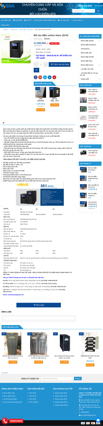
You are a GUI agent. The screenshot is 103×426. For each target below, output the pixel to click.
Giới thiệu (17, 20)
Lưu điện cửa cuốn (86, 69)
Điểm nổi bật (20, 123)
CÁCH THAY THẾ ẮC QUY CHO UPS (93, 127)
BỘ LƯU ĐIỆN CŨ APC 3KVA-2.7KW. (93, 187)
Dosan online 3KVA (61, 399)
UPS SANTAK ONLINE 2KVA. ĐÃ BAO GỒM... (93, 204)
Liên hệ (54, 105)
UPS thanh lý (77, 20)
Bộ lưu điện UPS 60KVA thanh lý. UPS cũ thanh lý (13, 357)
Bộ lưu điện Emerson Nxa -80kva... (93, 178)
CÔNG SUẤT (5, 25)
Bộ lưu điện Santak (87, 41)
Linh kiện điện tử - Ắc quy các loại (89, 74)
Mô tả (5, 123)
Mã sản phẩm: (38, 39)
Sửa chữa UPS (85, 85)
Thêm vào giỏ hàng (59, 64)
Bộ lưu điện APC (86, 53)
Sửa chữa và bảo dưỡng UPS (44, 20)
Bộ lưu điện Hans (86, 61)
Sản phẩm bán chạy (11, 327)
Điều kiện (37, 123)
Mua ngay (38, 305)
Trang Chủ (6, 20)
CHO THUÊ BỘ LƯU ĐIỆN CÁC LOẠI (92, 152)
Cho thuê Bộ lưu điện (10, 399)
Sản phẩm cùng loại (43, 83)
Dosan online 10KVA (61, 405)
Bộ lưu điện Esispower (88, 45)
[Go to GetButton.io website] (98, 424)
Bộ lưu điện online (9, 393)
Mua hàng (40, 109)
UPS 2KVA (32, 396)
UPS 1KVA (32, 393)
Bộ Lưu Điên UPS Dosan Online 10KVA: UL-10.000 (64, 357)
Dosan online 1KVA (61, 393)
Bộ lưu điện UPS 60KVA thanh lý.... (92, 170)
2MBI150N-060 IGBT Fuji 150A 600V (90, 357)
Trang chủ (5, 29)
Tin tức (27, 20)
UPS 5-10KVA (33, 402)
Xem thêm (5, 373)
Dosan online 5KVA (61, 402)
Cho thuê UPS (63, 20)
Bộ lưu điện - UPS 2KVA (26, 29)
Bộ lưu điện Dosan (86, 65)
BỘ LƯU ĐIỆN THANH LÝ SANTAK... (92, 195)
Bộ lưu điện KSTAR (87, 57)
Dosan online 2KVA (61, 396)
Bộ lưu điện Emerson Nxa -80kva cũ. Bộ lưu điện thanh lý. (38, 357)
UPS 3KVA (32, 399)
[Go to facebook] (98, 420)
